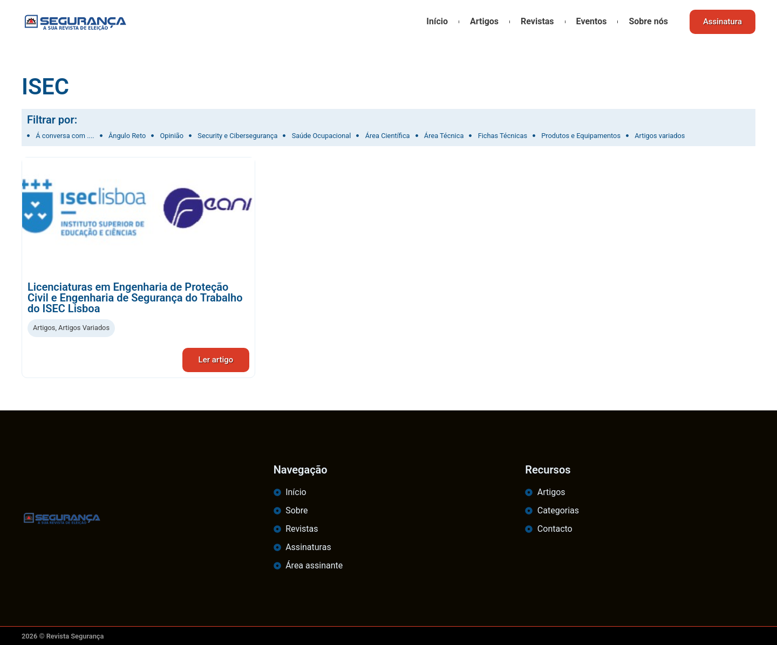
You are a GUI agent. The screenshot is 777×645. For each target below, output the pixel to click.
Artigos (484, 21)
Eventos (591, 21)
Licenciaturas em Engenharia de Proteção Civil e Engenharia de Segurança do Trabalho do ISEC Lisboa (135, 297)
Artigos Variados (84, 328)
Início (437, 21)
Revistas (537, 21)
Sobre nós (648, 21)
